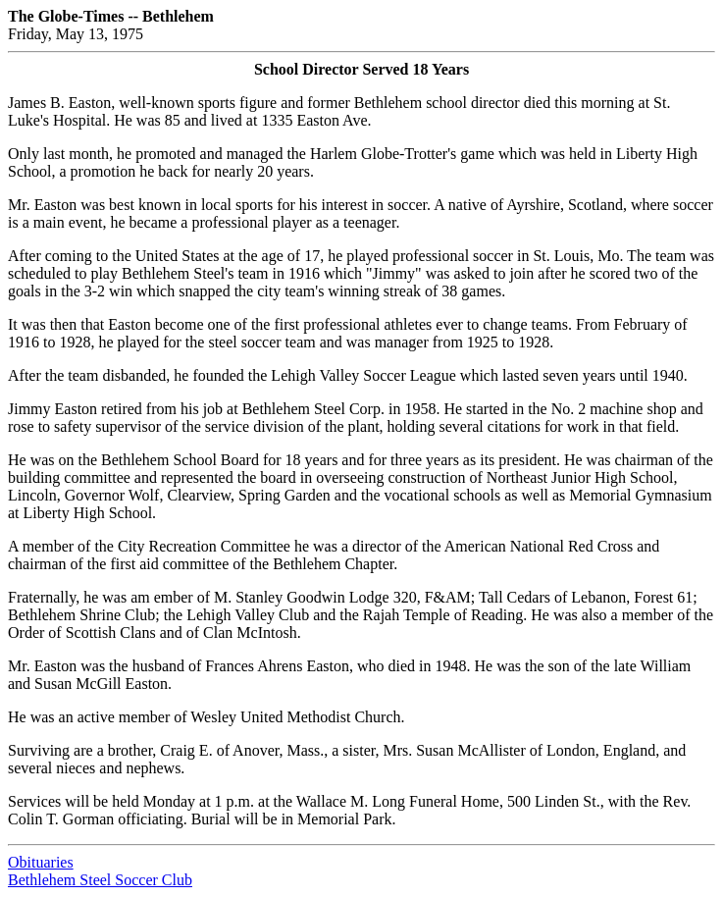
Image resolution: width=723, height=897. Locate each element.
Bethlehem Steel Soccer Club (100, 879)
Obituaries (41, 862)
